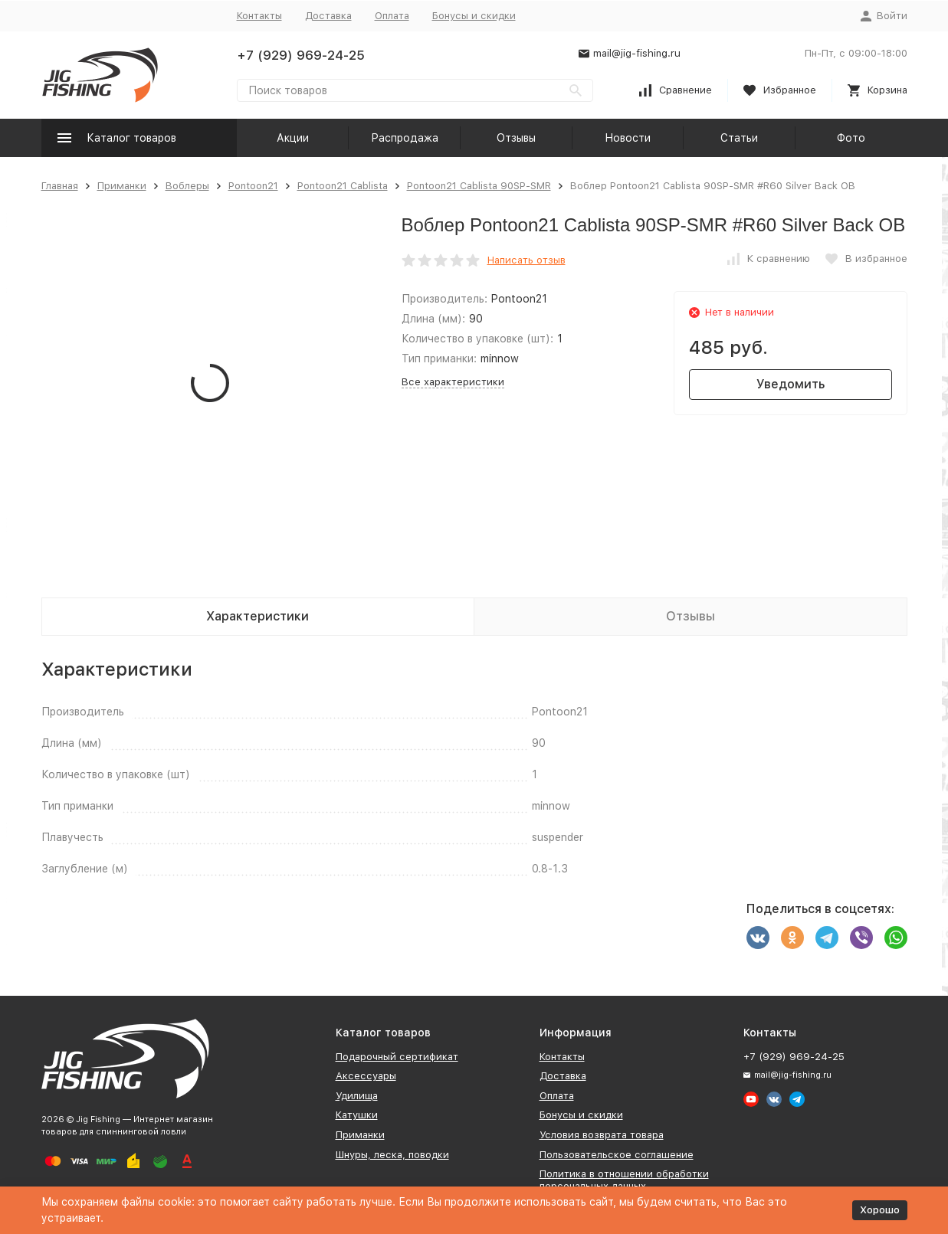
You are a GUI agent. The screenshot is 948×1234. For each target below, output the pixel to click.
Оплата (392, 15)
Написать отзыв (526, 260)
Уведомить (790, 384)
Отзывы (516, 138)
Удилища (357, 1095)
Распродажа (404, 138)
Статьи (739, 138)
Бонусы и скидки (474, 15)
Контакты (259, 15)
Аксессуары (366, 1076)
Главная (59, 185)
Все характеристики (453, 382)
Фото (851, 138)
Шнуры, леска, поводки (392, 1154)
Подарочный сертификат (397, 1056)
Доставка (328, 15)
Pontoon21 (253, 185)
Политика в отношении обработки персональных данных (624, 1180)
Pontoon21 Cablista (342, 185)
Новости (628, 138)
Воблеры (187, 185)
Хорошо (880, 1210)
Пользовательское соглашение (617, 1154)
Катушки (357, 1115)
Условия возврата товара (602, 1135)
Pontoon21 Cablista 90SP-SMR (479, 185)
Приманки (121, 185)
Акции (293, 138)
